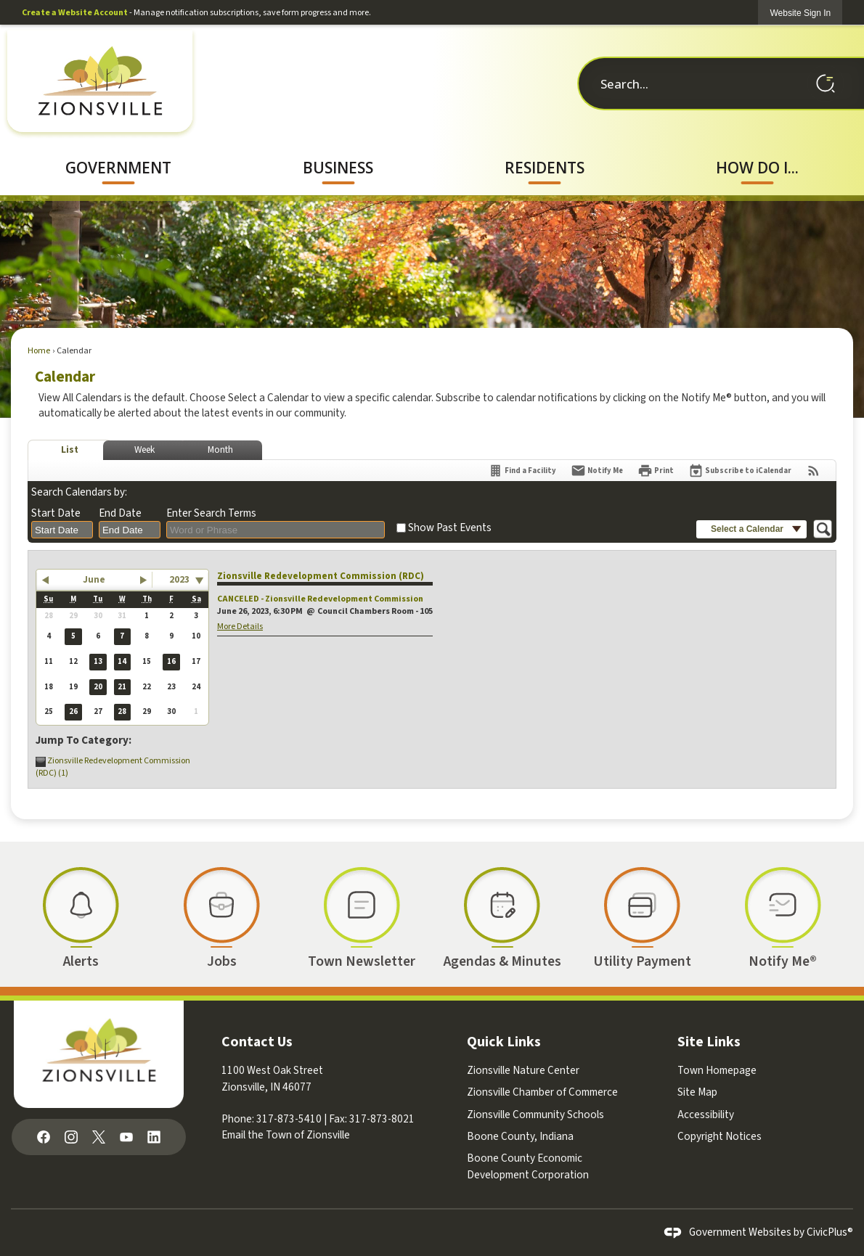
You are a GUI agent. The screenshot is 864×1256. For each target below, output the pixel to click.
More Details (240, 626)
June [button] (94, 579)
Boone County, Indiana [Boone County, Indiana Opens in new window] (520, 1136)
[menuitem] (118, 168)
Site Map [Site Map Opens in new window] (697, 1092)
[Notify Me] (597, 470)
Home (39, 351)
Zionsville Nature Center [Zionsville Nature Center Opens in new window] (523, 1070)
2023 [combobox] (179, 579)
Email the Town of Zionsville (285, 1135)
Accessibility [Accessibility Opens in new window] (705, 1114)
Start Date (56, 513)
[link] (800, 12)
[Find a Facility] (522, 470)
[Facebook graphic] (43, 1136)
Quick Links (504, 1042)
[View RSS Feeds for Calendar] (813, 470)
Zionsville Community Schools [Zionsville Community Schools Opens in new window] (535, 1114)
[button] (825, 83)
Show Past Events (450, 527)
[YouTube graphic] (126, 1136)
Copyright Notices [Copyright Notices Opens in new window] (719, 1136)
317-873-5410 (289, 1119)
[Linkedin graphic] (153, 1136)
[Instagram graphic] (71, 1136)
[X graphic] (98, 1136)
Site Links (709, 1042)
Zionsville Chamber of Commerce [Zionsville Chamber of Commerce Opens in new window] (542, 1092)
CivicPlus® (830, 1232)
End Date (120, 513)
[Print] (655, 470)
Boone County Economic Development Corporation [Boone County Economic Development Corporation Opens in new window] (528, 1166)
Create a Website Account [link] (75, 13)
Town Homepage (717, 1070)
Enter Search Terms (211, 513)
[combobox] (62, 530)
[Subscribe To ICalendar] (739, 470)
